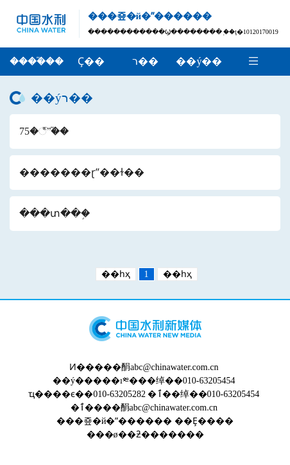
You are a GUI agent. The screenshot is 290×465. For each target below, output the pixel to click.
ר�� (145, 61)
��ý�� (199, 61)
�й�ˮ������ (132, 421)
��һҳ (115, 274)
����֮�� (37, 61)
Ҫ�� (91, 61)
